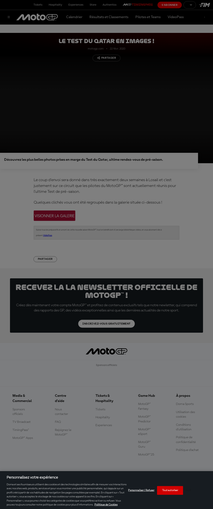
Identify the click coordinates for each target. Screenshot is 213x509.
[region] (106, 490)
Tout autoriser (170, 490)
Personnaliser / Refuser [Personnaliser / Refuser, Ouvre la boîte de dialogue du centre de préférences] (141, 490)
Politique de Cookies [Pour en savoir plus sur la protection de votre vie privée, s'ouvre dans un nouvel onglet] (106, 504)
